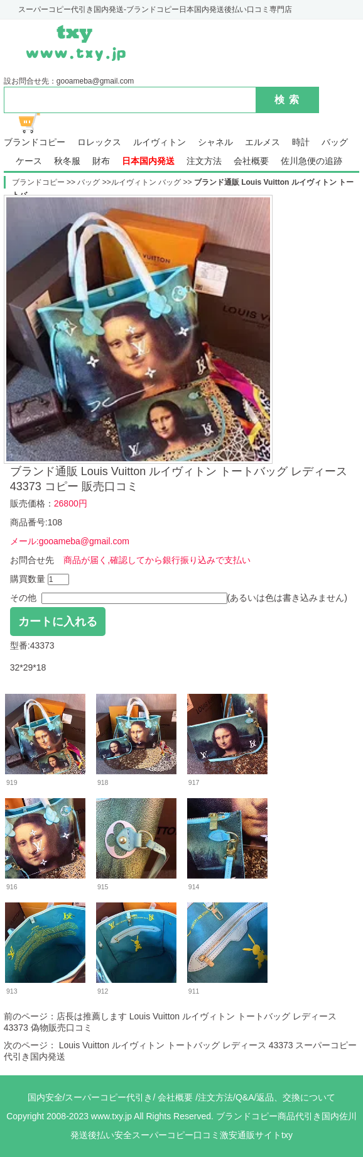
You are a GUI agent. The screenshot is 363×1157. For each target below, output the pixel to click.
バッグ (335, 142)
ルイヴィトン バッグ (147, 182)
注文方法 (204, 161)
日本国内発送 (148, 161)
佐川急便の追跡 (311, 161)
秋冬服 (67, 161)
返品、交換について (295, 1097)
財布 (101, 161)
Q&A (245, 1097)
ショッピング (36, 123)
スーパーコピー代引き (109, 1097)
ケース (29, 161)
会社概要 (251, 161)
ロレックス (99, 142)
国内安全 (45, 1097)
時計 (301, 142)
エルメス (262, 142)
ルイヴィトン (159, 142)
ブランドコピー (34, 142)
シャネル (215, 142)
